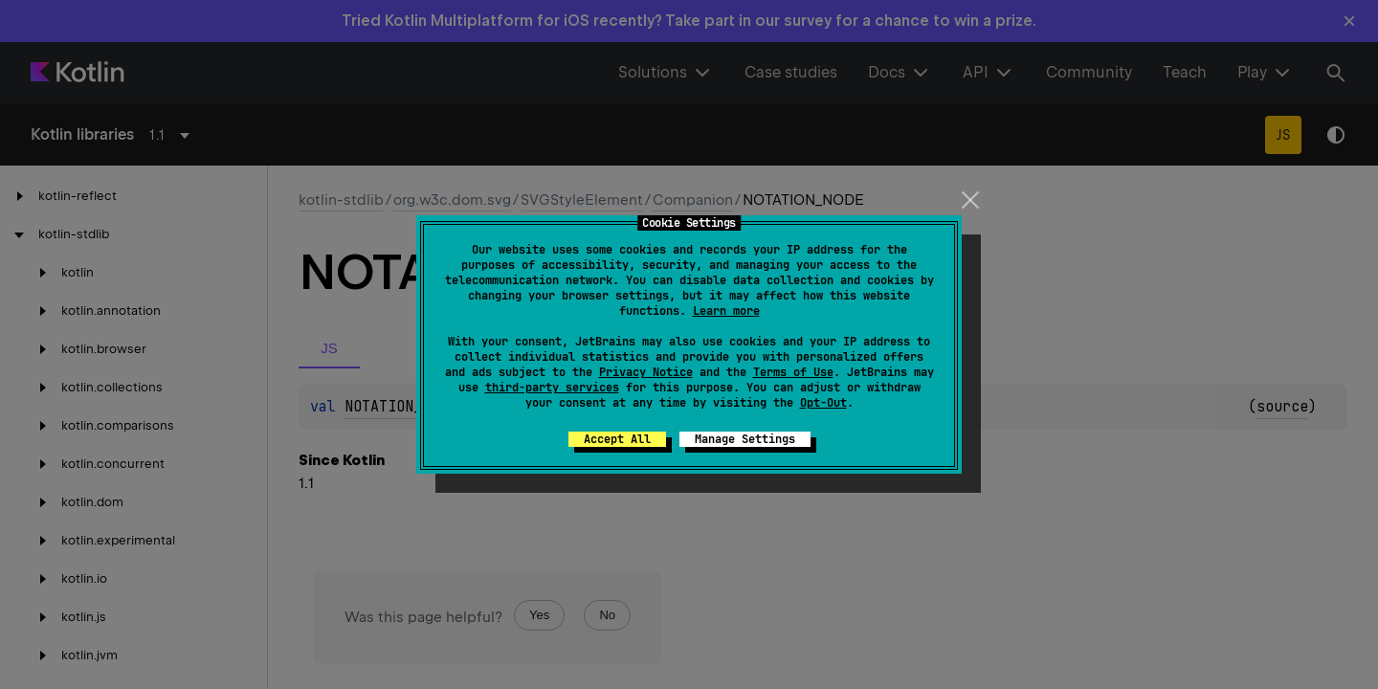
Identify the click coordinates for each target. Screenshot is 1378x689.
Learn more (726, 311)
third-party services (552, 387)
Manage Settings (745, 439)
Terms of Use (793, 372)
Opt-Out (823, 403)
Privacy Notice (646, 372)
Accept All (617, 439)
